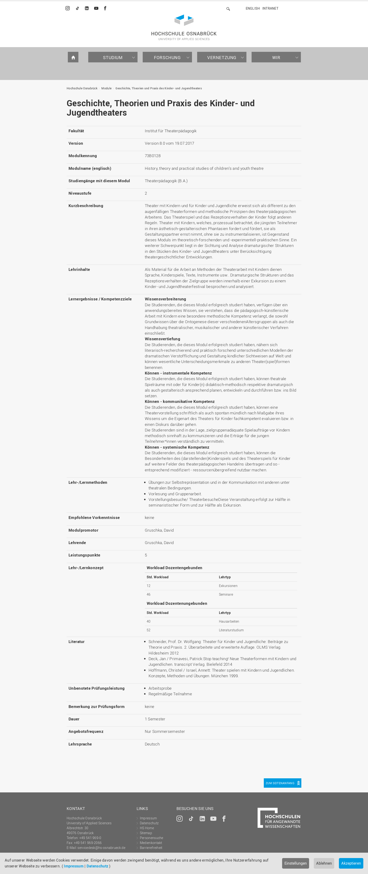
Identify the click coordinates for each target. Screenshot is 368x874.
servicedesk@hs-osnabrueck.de (101, 847)
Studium (113, 57)
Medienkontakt (151, 842)
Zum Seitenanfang (280, 783)
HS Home (147, 828)
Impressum (74, 866)
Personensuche (151, 838)
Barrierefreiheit (151, 847)
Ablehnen (324, 863)
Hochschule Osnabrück (82, 88)
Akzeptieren (351, 863)
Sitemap (146, 833)
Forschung (167, 57)
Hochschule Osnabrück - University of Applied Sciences (184, 27)
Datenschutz (97, 866)
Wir (276, 57)
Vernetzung (221, 57)
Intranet (270, 8)
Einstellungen (295, 863)
